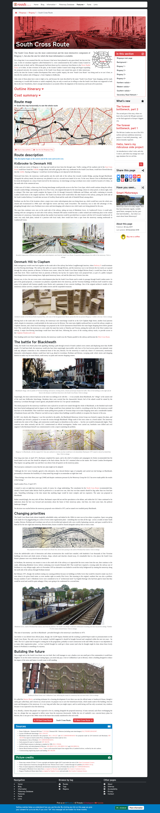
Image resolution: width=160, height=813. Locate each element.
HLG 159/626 (57, 744)
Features (19, 794)
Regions (64, 789)
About (108, 784)
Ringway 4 (121, 78)
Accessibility (110, 789)
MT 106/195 (45, 742)
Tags (62, 786)
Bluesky (69, 803)
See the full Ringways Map (43, 150)
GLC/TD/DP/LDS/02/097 (89, 731)
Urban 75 (41, 748)
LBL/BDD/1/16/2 (63, 746)
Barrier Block (27, 699)
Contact (109, 794)
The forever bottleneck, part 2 (127, 108)
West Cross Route (104, 337)
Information (20, 789)
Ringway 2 (121, 70)
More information (136, 808)
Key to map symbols (23, 150)
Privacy (108, 791)
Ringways (22, 12)
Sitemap (109, 786)
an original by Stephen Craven (50, 771)
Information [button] (51, 4)
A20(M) (35, 169)
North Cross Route (93, 488)
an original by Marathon (51, 769)
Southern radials (123, 90)
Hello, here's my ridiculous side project (129, 145)
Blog (42, 4)
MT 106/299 (51, 750)
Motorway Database (66, 4)
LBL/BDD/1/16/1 (52, 746)
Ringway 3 (121, 74)
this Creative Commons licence (76, 769)
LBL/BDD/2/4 (75, 746)
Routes (63, 784)
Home (36, 4)
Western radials (123, 86)
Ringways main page (124, 58)
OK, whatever (121, 808)
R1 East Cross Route (43, 720)
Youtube (99, 803)
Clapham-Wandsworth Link (26, 333)
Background (121, 62)
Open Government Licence (86, 762)
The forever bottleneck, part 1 (127, 126)
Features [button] (80, 4)
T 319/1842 (45, 731)
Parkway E (97, 265)
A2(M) (22, 172)
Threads (79, 803)
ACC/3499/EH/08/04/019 (68, 735)
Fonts (89, 4)
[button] (63, 89)
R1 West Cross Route (83, 720)
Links (96, 4)
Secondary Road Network (126, 95)
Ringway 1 (32, 12)
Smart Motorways (127, 192)
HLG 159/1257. (43, 733)
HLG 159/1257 (53, 735)
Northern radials (123, 82)
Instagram (88, 803)
